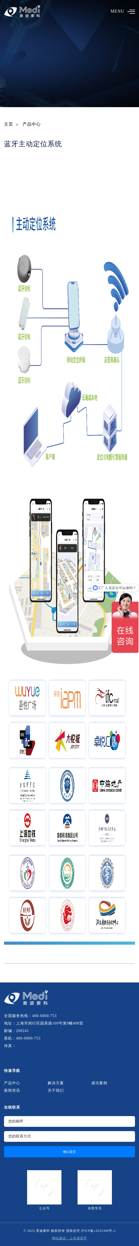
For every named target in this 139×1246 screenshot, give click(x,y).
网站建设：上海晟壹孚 (69, 1238)
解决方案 (56, 1083)
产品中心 (32, 124)
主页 (8, 124)
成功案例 (99, 1083)
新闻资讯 (12, 1091)
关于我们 (56, 1091)
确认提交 (69, 1152)
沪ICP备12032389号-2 (98, 1231)
